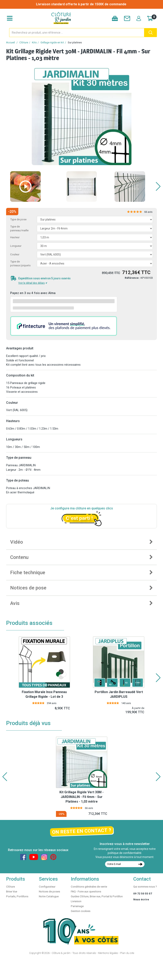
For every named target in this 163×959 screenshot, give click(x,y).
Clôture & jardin (61, 953)
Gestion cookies (80, 911)
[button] (158, 186)
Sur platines (75, 42)
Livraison (76, 901)
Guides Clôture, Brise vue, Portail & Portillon (97, 896)
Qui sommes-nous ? (145, 886)
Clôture (23, 42)
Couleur (14, 254)
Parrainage (77, 906)
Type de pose (18, 219)
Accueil (10, 42)
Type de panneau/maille (19, 228)
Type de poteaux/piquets (20, 263)
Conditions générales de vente (89, 886)
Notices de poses (49, 891)
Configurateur (47, 886)
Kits (34, 42)
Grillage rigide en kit (52, 42)
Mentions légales (108, 953)
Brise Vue (11, 891)
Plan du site (127, 953)
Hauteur (15, 237)
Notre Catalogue (49, 896)
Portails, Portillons (17, 896)
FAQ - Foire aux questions (86, 891)
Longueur (15, 245)
